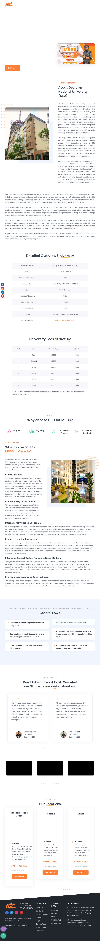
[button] (39, 747)
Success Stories (42, 914)
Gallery (38, 917)
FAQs (83, 4)
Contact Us (40, 931)
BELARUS (54, 917)
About (34, 4)
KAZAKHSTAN (56, 923)
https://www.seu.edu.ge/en (65, 320)
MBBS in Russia (45, 4)
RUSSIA (54, 913)
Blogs (90, 4)
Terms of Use (41, 924)
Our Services (40, 911)
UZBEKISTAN (56, 920)
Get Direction (19, 876)
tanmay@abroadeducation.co (78, 922)
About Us (39, 908)
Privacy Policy (41, 927)
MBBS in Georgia (59, 4)
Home (28, 4)
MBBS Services (73, 4)
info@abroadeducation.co (76, 920)
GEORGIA (54, 910)
